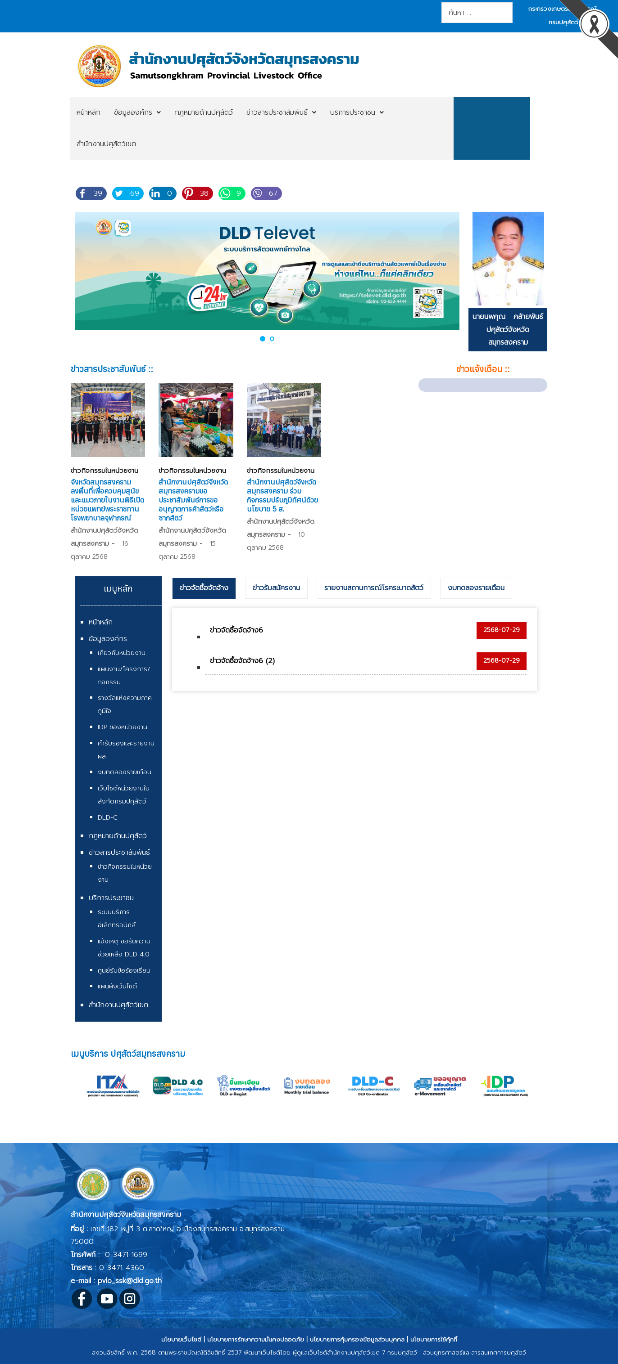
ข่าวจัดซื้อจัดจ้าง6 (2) (242, 660)
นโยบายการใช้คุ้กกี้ (433, 1339)
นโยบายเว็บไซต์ (181, 1339)
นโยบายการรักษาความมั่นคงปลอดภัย (255, 1339)
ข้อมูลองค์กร (108, 638)
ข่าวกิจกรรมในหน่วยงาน (104, 471)
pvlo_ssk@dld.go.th (130, 1280)
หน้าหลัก (101, 622)
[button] (263, 338)
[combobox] (477, 12)
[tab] (204, 588)
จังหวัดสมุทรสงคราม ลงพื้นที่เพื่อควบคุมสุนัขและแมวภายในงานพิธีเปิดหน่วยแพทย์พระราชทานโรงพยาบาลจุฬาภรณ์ (107, 499)
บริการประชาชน (111, 898)
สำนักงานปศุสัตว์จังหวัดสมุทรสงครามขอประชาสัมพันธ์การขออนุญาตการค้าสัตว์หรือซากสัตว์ (193, 499)
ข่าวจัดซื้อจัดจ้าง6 (236, 630)
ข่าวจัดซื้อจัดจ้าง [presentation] (204, 588)
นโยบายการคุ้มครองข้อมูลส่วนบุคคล (357, 1339)
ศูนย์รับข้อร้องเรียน (124, 970)
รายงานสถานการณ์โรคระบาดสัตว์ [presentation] (373, 588)
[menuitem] (88, 112)
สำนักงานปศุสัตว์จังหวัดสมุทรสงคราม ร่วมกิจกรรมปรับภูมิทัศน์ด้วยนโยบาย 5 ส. (282, 495)
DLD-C (108, 817)
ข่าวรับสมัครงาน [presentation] (276, 588)
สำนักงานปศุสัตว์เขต (118, 1005)
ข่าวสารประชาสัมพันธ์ (119, 852)
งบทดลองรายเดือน (124, 772)
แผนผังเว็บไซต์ (117, 986)
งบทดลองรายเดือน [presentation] (476, 588)
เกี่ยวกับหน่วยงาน (121, 653)
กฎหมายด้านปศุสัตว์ (118, 835)
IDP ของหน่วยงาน (122, 727)
